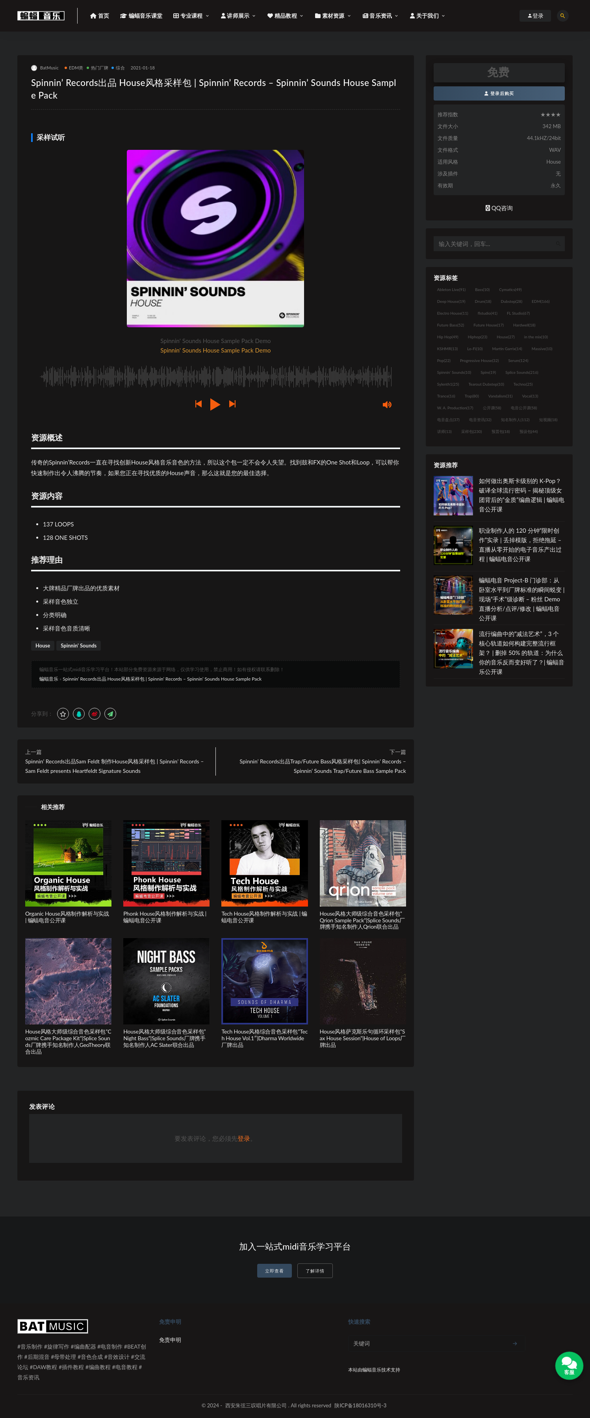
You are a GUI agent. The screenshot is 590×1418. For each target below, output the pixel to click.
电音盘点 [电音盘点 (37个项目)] (448, 419)
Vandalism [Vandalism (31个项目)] (500, 396)
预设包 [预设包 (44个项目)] (528, 431)
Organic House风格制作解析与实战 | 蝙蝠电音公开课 (67, 917)
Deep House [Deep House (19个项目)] (451, 301)
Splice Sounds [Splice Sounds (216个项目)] (521, 372)
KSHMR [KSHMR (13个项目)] (447, 348)
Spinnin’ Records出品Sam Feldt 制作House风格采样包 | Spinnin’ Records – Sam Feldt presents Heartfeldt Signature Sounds (114, 766)
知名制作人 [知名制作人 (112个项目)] (515, 419)
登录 (243, 1138)
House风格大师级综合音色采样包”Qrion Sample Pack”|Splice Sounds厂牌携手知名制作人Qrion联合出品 (362, 920)
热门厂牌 (98, 67)
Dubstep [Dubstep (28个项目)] (512, 301)
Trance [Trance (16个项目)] (446, 396)
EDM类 (74, 67)
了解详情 (315, 1270)
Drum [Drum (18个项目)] (483, 301)
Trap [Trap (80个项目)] (472, 396)
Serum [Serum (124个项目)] (518, 360)
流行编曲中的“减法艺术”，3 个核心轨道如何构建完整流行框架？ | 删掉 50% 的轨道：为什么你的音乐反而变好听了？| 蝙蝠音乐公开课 (522, 652)
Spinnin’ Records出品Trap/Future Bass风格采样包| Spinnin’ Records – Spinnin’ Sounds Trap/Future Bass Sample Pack (322, 766)
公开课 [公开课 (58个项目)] (492, 407)
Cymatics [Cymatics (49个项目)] (510, 289)
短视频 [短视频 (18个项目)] (548, 419)
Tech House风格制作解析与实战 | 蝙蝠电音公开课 (264, 917)
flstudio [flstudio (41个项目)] (487, 313)
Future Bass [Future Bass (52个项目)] (450, 325)
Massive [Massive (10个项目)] (542, 348)
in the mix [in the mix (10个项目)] (536, 336)
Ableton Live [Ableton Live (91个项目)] (451, 289)
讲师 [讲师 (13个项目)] (444, 431)
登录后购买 (499, 93)
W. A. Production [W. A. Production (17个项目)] (455, 407)
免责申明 (170, 1339)
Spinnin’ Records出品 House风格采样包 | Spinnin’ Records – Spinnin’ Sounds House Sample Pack (162, 679)
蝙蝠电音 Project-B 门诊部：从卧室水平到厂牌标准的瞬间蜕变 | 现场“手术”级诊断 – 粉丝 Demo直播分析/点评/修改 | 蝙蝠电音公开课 (522, 599)
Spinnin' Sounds (78, 645)
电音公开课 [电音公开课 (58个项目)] (524, 407)
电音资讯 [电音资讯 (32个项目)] (480, 419)
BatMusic (45, 68)
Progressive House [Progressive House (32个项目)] (479, 360)
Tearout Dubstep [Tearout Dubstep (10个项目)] (486, 384)
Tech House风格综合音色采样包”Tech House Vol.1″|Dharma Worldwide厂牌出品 (264, 1038)
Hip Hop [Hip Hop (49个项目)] (447, 336)
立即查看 (274, 1270)
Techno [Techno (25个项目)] (523, 384)
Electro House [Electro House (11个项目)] (452, 313)
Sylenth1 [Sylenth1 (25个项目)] (448, 384)
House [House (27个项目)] (505, 336)
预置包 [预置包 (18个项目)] (501, 431)
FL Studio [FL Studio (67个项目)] (518, 313)
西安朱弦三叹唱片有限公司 (256, 1405)
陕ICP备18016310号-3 (360, 1405)
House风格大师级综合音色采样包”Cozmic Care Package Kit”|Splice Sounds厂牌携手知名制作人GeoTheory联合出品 (68, 1041)
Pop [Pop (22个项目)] (444, 360)
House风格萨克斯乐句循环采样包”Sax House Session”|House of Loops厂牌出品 (363, 1038)
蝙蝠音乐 (48, 679)
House (42, 645)
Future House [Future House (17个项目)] (488, 325)
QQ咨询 (499, 207)
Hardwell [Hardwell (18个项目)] (524, 325)
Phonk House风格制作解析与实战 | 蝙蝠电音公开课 (164, 917)
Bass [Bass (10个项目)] (482, 289)
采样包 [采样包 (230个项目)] (471, 431)
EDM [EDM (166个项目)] (540, 301)
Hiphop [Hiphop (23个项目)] (478, 336)
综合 (117, 67)
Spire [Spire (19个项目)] (488, 372)
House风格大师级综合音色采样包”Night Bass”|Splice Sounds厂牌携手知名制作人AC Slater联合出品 (164, 1038)
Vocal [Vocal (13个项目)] (530, 396)
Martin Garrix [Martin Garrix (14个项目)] (507, 348)
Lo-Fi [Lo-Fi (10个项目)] (474, 348)
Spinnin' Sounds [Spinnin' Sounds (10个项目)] (454, 372)
